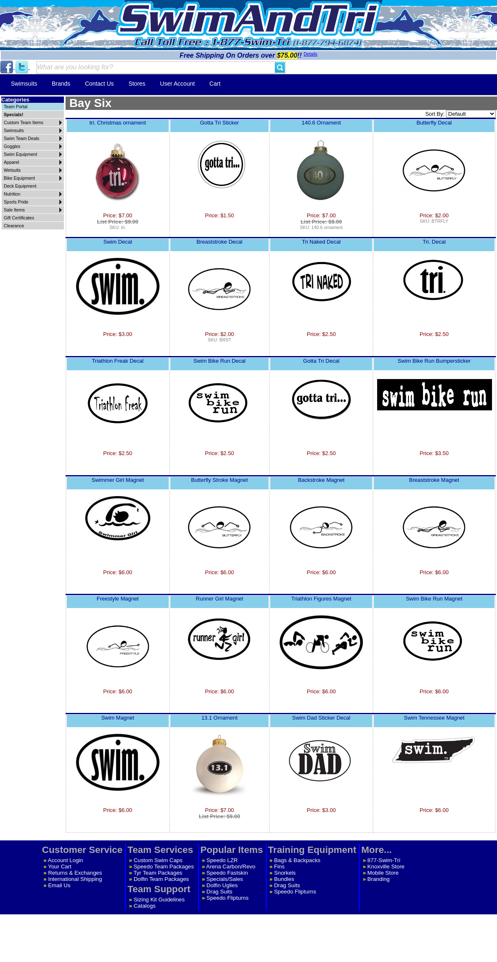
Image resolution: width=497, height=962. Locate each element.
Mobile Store (383, 873)
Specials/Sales (224, 879)
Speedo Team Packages (164, 866)
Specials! (13, 114)
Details (310, 53)
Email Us (59, 885)
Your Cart (59, 866)
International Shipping (75, 879)
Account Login (65, 860)
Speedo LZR (222, 860)
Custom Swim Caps (158, 860)
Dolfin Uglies (222, 885)
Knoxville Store (386, 866)
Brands (61, 83)
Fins (279, 866)
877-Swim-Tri (384, 860)
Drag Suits (219, 891)
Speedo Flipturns (227, 898)
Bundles (284, 879)
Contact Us (99, 83)
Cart (214, 83)
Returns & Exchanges (75, 873)
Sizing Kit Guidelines (159, 899)
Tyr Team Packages (158, 873)
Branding (379, 879)
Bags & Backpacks (297, 860)
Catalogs (145, 906)
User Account (177, 83)
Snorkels (285, 873)
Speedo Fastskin (227, 873)
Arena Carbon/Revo (231, 866)
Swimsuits (24, 83)
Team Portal (16, 106)
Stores (137, 83)
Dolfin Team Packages (161, 879)
